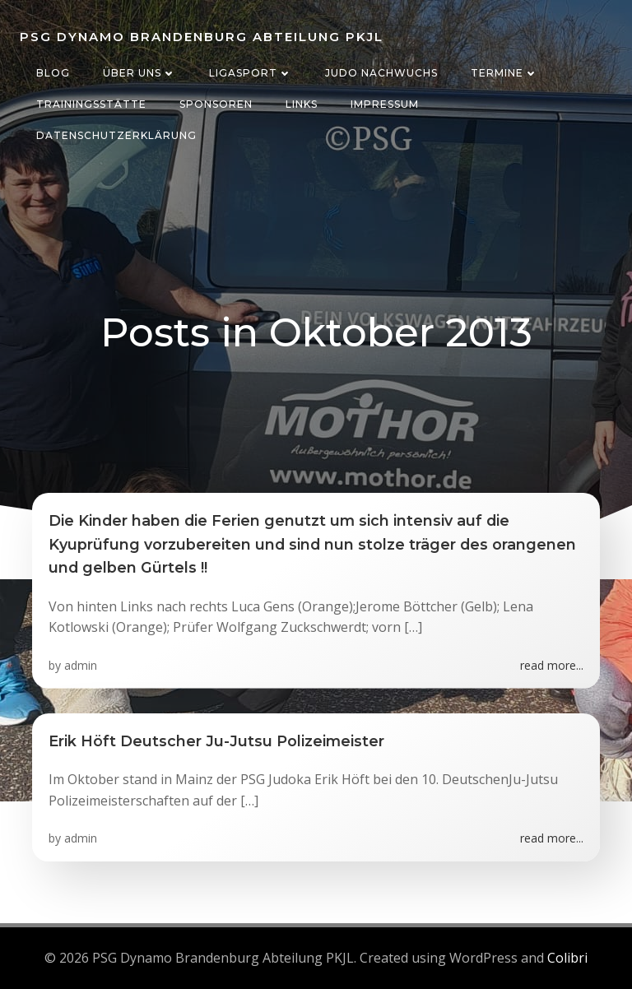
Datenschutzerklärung (116, 135)
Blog (53, 73)
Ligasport (250, 73)
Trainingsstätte (91, 104)
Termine (504, 73)
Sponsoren (216, 104)
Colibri (567, 958)
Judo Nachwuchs (381, 73)
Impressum (385, 104)
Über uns (139, 73)
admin (80, 665)
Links (302, 104)
